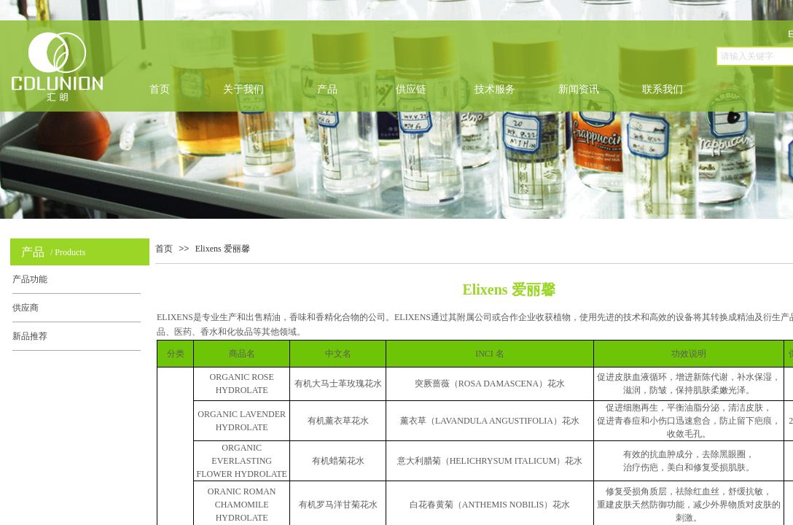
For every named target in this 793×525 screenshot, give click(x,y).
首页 (159, 89)
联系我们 (662, 89)
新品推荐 (29, 336)
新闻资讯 (578, 89)
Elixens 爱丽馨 (222, 249)
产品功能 (29, 279)
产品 (327, 89)
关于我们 (243, 89)
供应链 (411, 89)
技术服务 (494, 89)
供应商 (25, 308)
